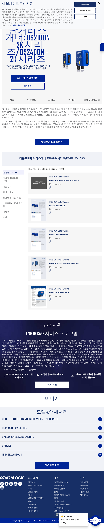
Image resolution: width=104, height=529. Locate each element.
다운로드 (27, 86)
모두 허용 (85, 4)
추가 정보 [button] (52, 384)
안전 (56, 498)
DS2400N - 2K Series (14, 427)
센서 (56, 492)
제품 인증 (84, 495)
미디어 (71, 99)
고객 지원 (84, 482)
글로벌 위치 (33, 492)
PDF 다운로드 (52, 465)
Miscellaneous (12, 454)
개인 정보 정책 (18, 25)
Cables (6, 445)
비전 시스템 (59, 501)
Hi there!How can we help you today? (70, 519)
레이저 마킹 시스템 (62, 495)
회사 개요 (32, 482)
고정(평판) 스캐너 (61, 482)
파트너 (31, 501)
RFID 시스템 (59, 507)
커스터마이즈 (85, 10)
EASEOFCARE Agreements (18, 436)
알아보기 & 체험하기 (28, 78)
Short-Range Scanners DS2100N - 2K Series (30, 419)
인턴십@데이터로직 (36, 485)
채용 (30, 495)
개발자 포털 (85, 492)
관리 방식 (32, 504)
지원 (82, 477)
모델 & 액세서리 (92, 99)
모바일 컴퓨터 (60, 488)
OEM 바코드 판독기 (61, 511)
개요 (12, 99)
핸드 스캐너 (59, 485)
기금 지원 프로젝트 (36, 498)
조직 (30, 488)
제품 (56, 477)
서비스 (51, 99)
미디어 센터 (33, 511)
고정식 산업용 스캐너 (63, 504)
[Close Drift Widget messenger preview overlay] (57, 514)
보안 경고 (84, 488)
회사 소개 (33, 477)
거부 (85, 16)
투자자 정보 (33, 507)
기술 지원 (84, 485)
